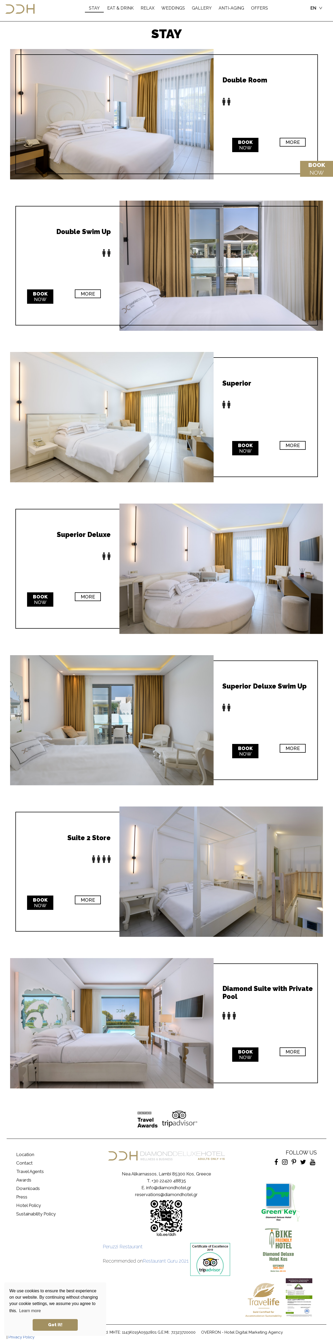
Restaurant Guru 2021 (165, 1261)
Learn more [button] (30, 1310)
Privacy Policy (21, 1337)
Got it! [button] (55, 1324)
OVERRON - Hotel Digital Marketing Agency (242, 1332)
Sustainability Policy (36, 1213)
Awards (23, 1180)
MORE (293, 142)
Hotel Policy (28, 1205)
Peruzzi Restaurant (122, 1246)
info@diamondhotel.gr (168, 1187)
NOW (316, 169)
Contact (24, 1163)
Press (21, 1197)
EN (313, 8)
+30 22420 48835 (169, 1180)
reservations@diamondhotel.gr (166, 1194)
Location (25, 1154)
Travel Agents (30, 1171)
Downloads (28, 1188)
